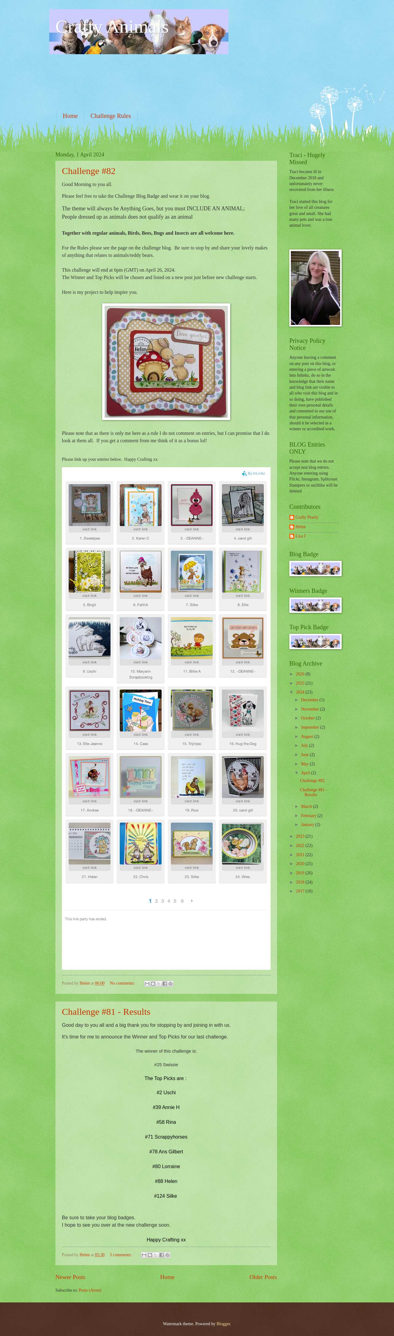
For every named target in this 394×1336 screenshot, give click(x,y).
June (305, 754)
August (307, 736)
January (308, 824)
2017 (300, 891)
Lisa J (301, 536)
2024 (300, 692)
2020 (300, 863)
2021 (300, 854)
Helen (301, 526)
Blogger (223, 1324)
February (309, 815)
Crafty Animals (112, 26)
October (308, 718)
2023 (300, 836)
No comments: (123, 983)
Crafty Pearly (307, 517)
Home (70, 115)
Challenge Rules (110, 115)
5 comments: (121, 1255)
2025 (300, 683)
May (305, 764)
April (306, 773)
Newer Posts (70, 1277)
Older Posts (263, 1277)
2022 (300, 845)
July (305, 745)
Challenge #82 (88, 171)
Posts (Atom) (90, 1290)
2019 (300, 873)
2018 (300, 882)
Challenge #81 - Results (106, 1011)
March (307, 806)
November (310, 709)
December (310, 700)
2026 (300, 674)
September (310, 727)
